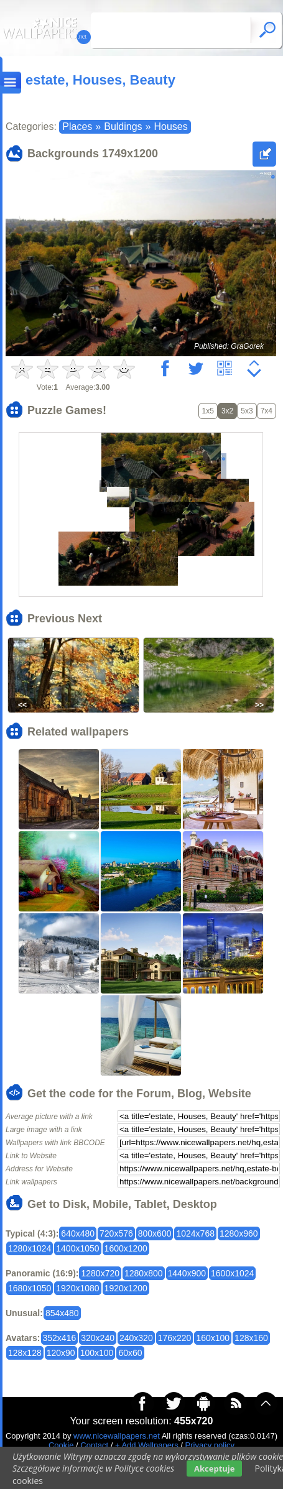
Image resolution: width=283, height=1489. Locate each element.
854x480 (62, 1313)
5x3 (247, 411)
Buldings (123, 126)
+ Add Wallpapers (147, 1445)
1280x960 (239, 1233)
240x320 (136, 1338)
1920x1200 (125, 1288)
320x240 (97, 1338)
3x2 (227, 411)
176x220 (175, 1338)
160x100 (213, 1338)
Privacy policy (209, 1445)
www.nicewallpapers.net (116, 1436)
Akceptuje (214, 1468)
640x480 (78, 1233)
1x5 (208, 411)
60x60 (130, 1353)
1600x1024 (232, 1273)
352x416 (60, 1338)
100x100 (97, 1353)
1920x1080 (77, 1288)
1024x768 (195, 1233)
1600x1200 (125, 1248)
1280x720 (100, 1273)
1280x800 (143, 1273)
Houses (170, 126)
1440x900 (187, 1273)
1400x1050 (77, 1248)
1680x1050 (29, 1288)
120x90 (61, 1353)
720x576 (116, 1233)
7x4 (266, 411)
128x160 (251, 1338)
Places (77, 126)
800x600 (155, 1233)
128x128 (25, 1353)
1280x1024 (29, 1248)
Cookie (61, 1445)
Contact (94, 1445)
